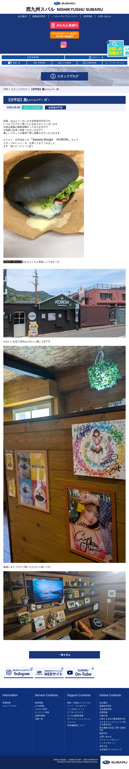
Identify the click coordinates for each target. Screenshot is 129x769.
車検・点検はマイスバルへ (79, 702)
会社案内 (22, 16)
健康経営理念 (39, 16)
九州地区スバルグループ (110, 749)
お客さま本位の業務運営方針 (112, 718)
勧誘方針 (103, 732)
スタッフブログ (19, 88)
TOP (5, 88)
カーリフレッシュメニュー (79, 718)
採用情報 (87, 16)
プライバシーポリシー (109, 739)
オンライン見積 (42, 711)
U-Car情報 (39, 705)
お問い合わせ (104, 16)
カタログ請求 (41, 708)
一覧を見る (64, 654)
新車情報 (39, 702)
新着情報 (7, 702)
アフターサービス (75, 711)
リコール (71, 721)
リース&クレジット (76, 708)
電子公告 (103, 745)
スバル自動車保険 (75, 715)
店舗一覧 (39, 718)
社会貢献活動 (105, 708)
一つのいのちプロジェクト (64, 16)
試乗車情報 (40, 715)
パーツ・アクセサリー (77, 705)
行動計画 (103, 715)
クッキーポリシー (107, 742)
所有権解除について (76, 724)
